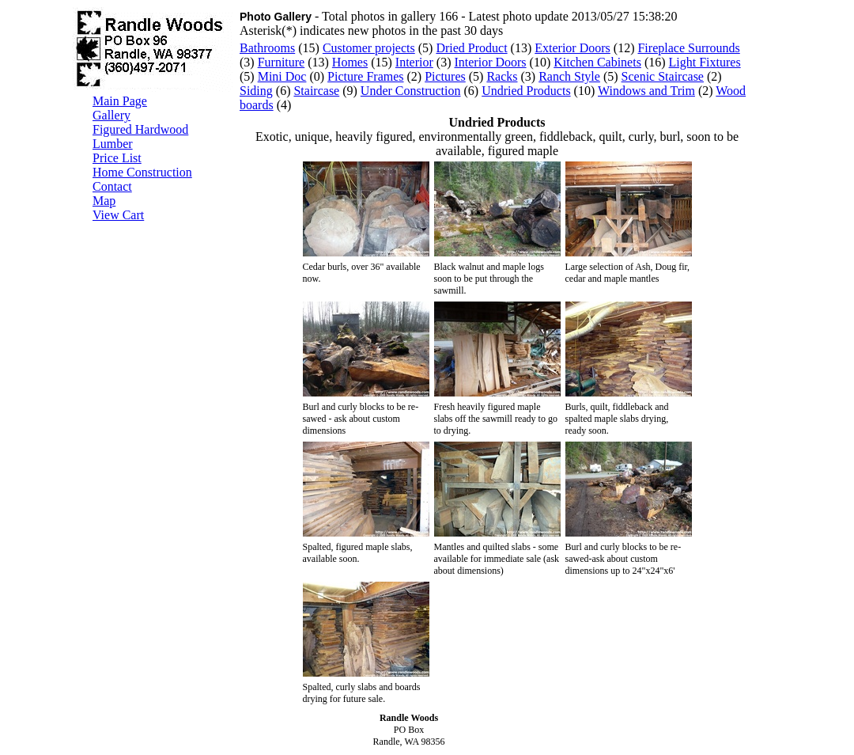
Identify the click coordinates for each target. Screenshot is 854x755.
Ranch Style (569, 76)
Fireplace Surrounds (688, 48)
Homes (350, 62)
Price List (117, 158)
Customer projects (369, 48)
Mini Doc (282, 76)
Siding (256, 90)
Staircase (316, 90)
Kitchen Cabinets (597, 62)
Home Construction (142, 172)
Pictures (445, 76)
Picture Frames (365, 76)
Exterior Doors (572, 48)
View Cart (118, 215)
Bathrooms (267, 48)
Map (104, 200)
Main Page (120, 101)
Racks (501, 76)
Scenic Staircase (663, 76)
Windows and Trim (646, 90)
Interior (414, 62)
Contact (112, 186)
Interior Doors (490, 62)
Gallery (111, 115)
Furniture (281, 62)
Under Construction (411, 90)
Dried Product (471, 48)
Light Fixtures (705, 62)
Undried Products (526, 90)
